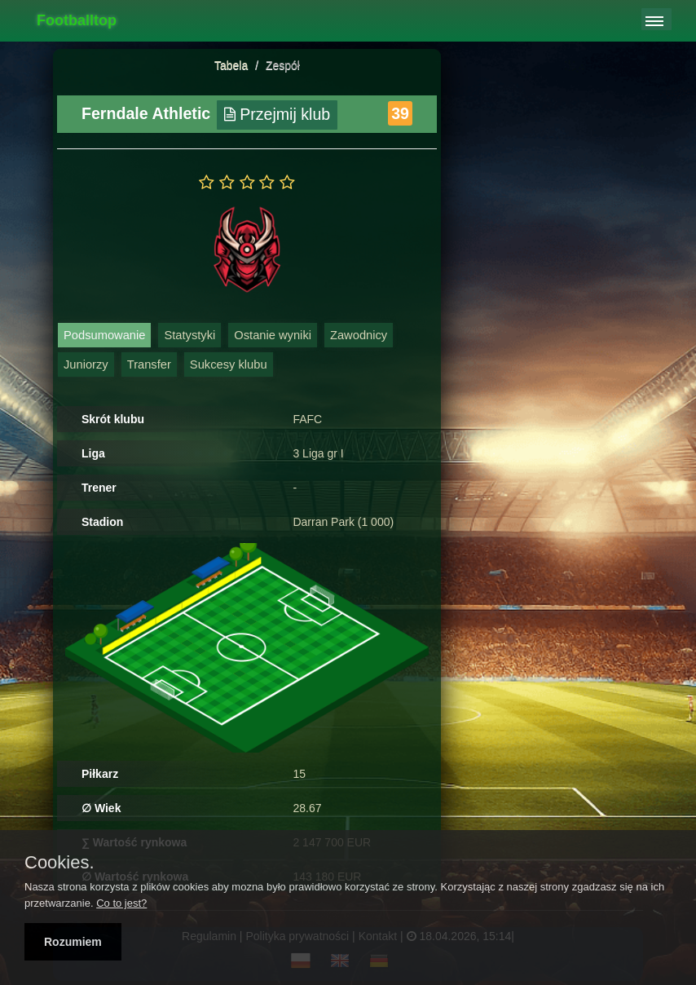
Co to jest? (121, 903)
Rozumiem (73, 941)
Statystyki (189, 335)
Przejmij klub (277, 114)
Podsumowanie (104, 335)
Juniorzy (86, 364)
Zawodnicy (358, 335)
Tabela (231, 65)
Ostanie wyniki (272, 335)
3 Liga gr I (318, 453)
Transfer (149, 364)
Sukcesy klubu (228, 364)
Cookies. (59, 863)
